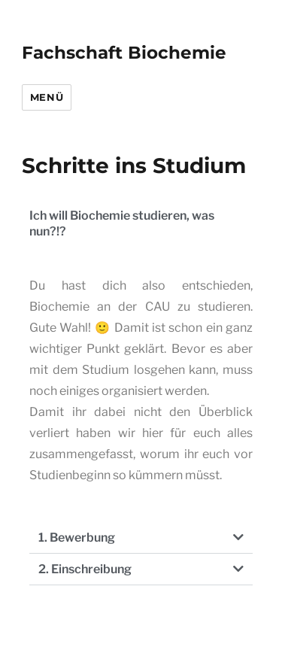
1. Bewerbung (76, 537)
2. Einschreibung (85, 569)
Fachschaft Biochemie (124, 52)
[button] (141, 538)
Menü (46, 97)
